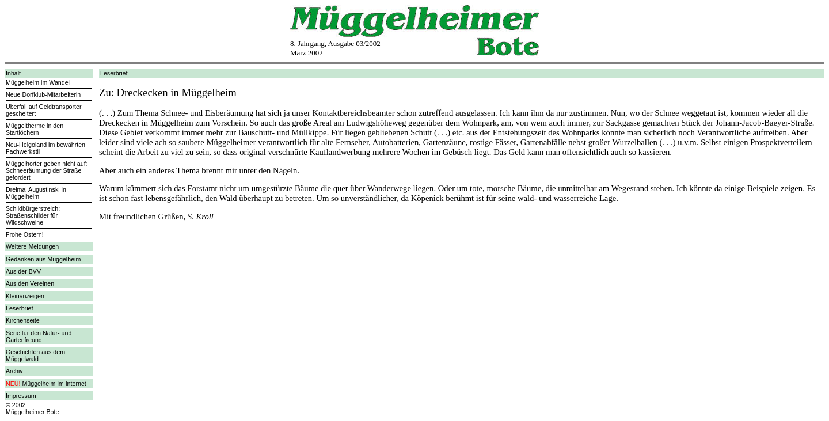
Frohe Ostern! (25, 234)
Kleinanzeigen (25, 296)
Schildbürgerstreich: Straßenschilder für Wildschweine (33, 215)
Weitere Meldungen (32, 246)
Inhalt (13, 73)
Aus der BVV (23, 271)
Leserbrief (19, 308)
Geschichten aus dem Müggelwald (35, 355)
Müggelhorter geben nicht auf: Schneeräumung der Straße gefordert (47, 170)
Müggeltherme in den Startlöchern (34, 129)
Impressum (21, 395)
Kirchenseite (23, 320)
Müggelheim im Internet (54, 383)
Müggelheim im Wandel (38, 82)
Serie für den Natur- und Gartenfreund (38, 336)
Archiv (14, 370)
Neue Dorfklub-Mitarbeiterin (43, 94)
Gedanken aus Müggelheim (43, 259)
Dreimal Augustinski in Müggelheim (36, 193)
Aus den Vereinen (30, 283)
